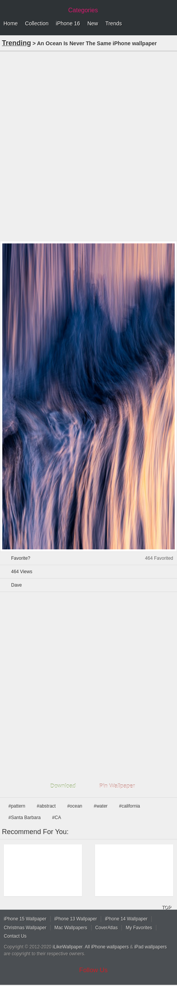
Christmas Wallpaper (25, 927)
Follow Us (93, 970)
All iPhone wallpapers (107, 947)
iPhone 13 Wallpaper (75, 919)
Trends (113, 23)
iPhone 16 (68, 23)
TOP (166, 907)
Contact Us (15, 936)
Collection (36, 23)
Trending (16, 43)
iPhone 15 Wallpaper (25, 919)
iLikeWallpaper (68, 947)
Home (10, 23)
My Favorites (139, 927)
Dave (16, 585)
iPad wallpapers (150, 947)
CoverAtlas (106, 927)
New (92, 23)
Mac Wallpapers (70, 927)
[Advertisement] (88, 145)
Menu (169, 24)
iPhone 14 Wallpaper (126, 919)
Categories (83, 10)
